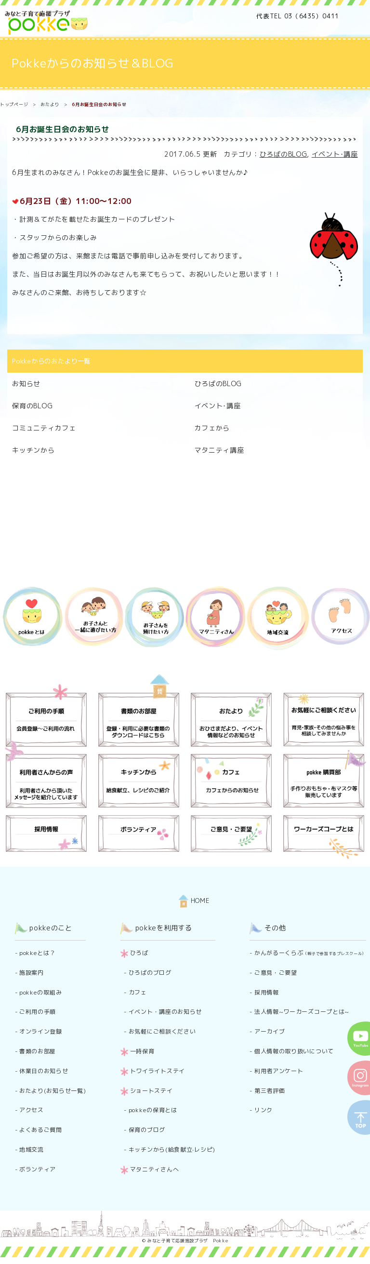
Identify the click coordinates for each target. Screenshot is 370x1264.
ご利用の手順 (37, 1012)
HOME (194, 900)
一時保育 (142, 1051)
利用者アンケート (279, 1071)
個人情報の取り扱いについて (294, 1051)
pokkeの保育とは (153, 1110)
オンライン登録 (40, 1031)
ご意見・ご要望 (275, 972)
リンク (263, 1110)
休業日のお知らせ (43, 1071)
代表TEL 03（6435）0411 (297, 16)
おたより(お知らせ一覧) (52, 1091)
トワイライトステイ (157, 1071)
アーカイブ (269, 1031)
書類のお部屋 (37, 1051)
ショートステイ (151, 1091)
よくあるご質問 (40, 1130)
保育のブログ (147, 1130)
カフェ (138, 992)
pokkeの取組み (40, 992)
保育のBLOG (32, 405)
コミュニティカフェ (44, 427)
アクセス (31, 1110)
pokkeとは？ (37, 953)
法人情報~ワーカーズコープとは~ (301, 1012)
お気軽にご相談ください (162, 1031)
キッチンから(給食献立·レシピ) (172, 1149)
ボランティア (37, 1169)
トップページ (14, 104)
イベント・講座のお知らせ (165, 1012)
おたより (49, 104)
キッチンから (33, 450)
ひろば (139, 953)
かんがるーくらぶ (310, 953)
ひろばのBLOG (283, 154)
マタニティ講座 (219, 450)
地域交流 (31, 1149)
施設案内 (31, 972)
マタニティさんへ (154, 1169)
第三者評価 (269, 1091)
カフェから (212, 427)
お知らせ (26, 383)
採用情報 (266, 992)
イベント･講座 (335, 154)
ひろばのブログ (150, 972)
